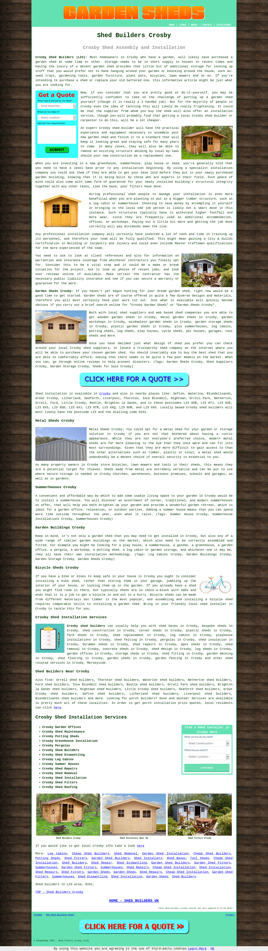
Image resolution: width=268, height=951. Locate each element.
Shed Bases (176, 858)
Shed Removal (125, 853)
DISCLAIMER (224, 25)
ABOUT (194, 25)
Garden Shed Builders (110, 858)
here (57, 707)
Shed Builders (74, 863)
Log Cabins (57, 853)
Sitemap (38, 915)
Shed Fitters (75, 858)
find (48, 680)
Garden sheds (95, 295)
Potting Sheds (47, 858)
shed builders (211, 407)
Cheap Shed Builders (90, 853)
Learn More (197, 948)
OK (212, 948)
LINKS (182, 25)
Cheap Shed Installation (174, 867)
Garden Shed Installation (165, 853)
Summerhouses (46, 867)
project (77, 269)
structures (128, 212)
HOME (172, 25)
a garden (166, 57)
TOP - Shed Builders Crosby (59, 892)
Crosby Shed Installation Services (81, 717)
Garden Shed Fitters (212, 863)
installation (221, 168)
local (185, 115)
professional (54, 234)
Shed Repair (101, 863)
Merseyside (96, 663)
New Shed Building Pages (60, 915)
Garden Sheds (99, 872)
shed (115, 128)
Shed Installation (215, 867)
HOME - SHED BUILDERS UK (134, 901)
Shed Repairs (137, 867)
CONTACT (207, 25)
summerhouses (221, 500)
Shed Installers (148, 858)
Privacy (230, 915)
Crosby (104, 393)
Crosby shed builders (86, 626)
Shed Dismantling (132, 863)
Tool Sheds (199, 858)
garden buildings (95, 540)
